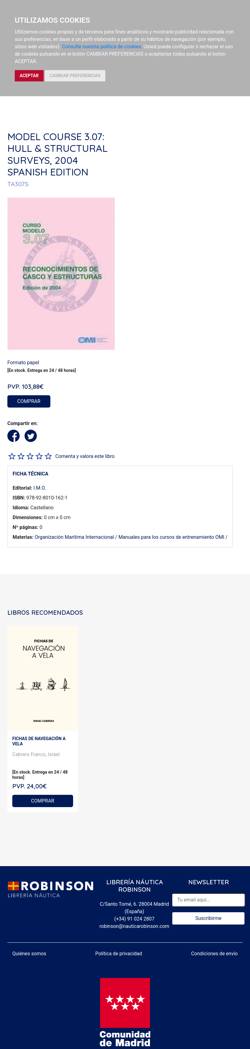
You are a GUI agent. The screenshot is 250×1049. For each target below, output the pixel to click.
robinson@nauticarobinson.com (134, 926)
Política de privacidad (118, 953)
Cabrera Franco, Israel (36, 754)
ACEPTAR (29, 75)
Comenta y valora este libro (85, 456)
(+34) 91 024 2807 (134, 919)
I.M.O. (39, 488)
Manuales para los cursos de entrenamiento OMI (172, 537)
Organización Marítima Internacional (74, 537)
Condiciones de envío (214, 953)
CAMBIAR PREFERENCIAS (75, 75)
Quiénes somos (29, 953)
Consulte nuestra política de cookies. (102, 46)
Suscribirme (208, 918)
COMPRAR (29, 401)
